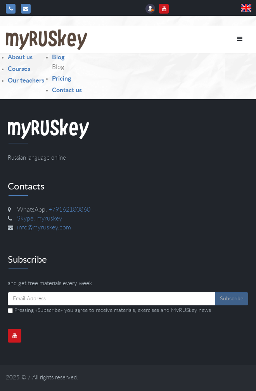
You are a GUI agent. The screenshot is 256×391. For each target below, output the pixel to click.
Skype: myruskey (39, 218)
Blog (58, 57)
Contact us (67, 90)
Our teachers (26, 81)
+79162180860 (69, 210)
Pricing (61, 79)
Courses (19, 69)
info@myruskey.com (44, 227)
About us (20, 57)
